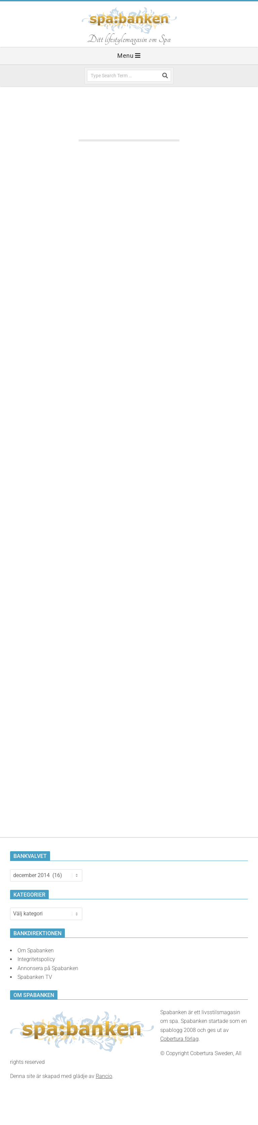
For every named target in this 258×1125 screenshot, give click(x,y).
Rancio (104, 1076)
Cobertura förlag (179, 1039)
